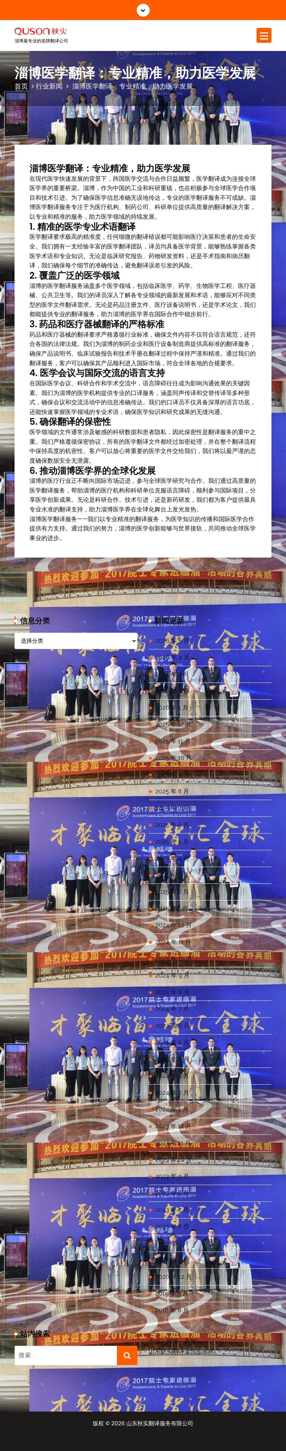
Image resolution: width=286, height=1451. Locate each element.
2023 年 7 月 (172, 1209)
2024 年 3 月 (172, 1075)
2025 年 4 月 (172, 858)
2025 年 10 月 (173, 757)
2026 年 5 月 (172, 640)
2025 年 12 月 (173, 724)
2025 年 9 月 (172, 774)
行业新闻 (49, 86)
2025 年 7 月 (172, 808)
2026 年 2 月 (172, 690)
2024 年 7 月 (172, 1008)
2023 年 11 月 (173, 1142)
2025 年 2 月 (172, 891)
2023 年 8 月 (172, 1193)
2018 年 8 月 (172, 1310)
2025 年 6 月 (172, 824)
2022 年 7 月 (172, 1260)
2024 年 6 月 (172, 1025)
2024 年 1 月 (171, 1109)
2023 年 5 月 (172, 1243)
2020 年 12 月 (173, 1276)
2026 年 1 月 (171, 707)
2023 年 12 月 (173, 1126)
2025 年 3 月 (172, 875)
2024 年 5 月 (172, 1042)
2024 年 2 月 (172, 1092)
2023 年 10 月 (173, 1159)
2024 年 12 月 (173, 925)
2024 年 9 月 (172, 975)
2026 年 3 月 (172, 674)
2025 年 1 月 (171, 908)
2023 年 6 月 (172, 1226)
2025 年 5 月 (172, 841)
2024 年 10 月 (173, 958)
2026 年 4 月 (172, 657)
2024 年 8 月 (172, 992)
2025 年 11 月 (173, 741)
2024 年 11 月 (173, 942)
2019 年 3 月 (171, 1293)
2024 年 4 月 (172, 1059)
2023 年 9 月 (172, 1176)
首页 (21, 86)
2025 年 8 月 (172, 791)
